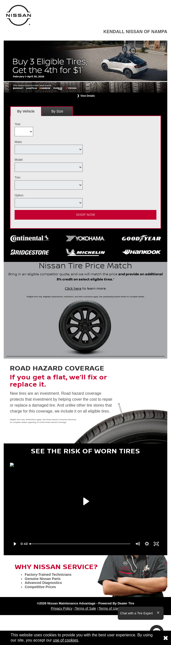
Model (19, 159)
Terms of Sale (85, 608)
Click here (73, 289)
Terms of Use (108, 608)
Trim (18, 177)
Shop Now (85, 215)
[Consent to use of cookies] (165, 638)
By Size (57, 111)
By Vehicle (26, 112)
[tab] (26, 111)
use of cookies (65, 640)
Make (18, 142)
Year (18, 124)
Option (19, 195)
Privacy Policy (61, 608)
